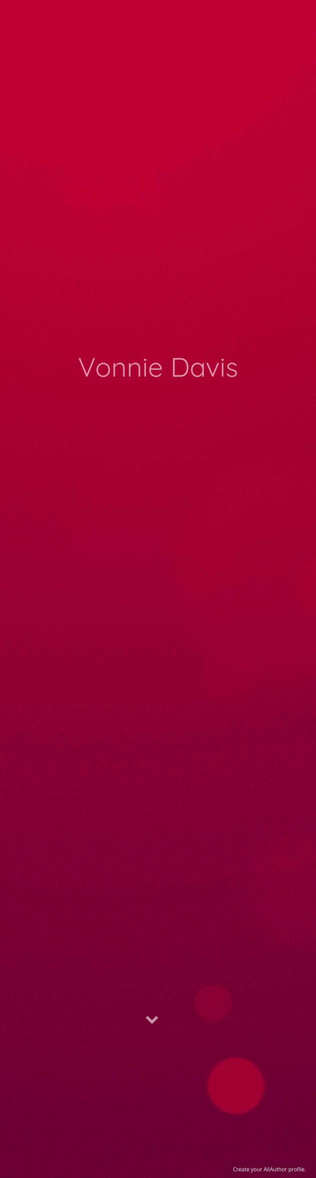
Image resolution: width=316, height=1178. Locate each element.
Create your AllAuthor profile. (269, 1169)
